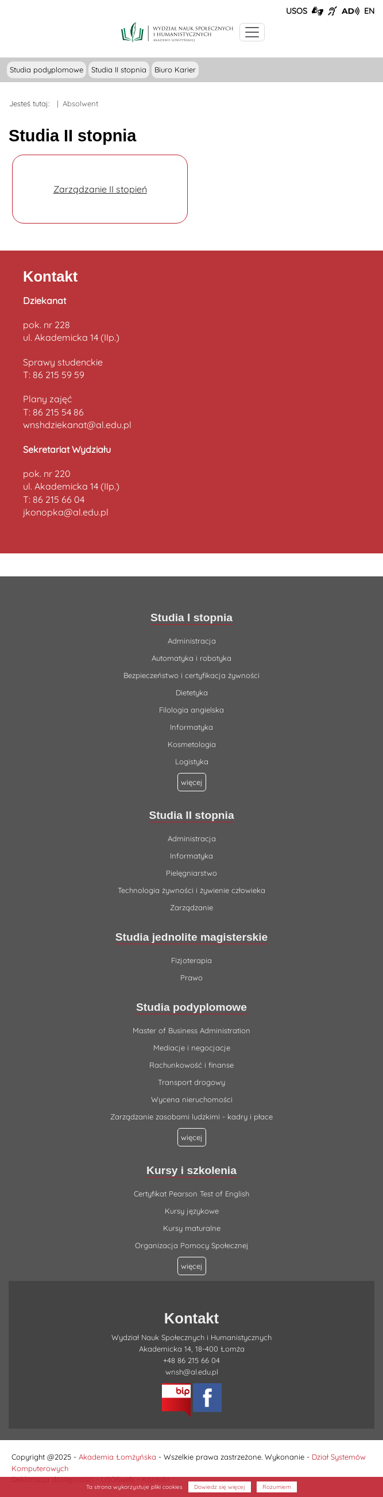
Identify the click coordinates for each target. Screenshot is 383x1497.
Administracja (192, 640)
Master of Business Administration (191, 1030)
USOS (296, 11)
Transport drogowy (191, 1082)
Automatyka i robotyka (191, 658)
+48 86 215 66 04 (191, 1360)
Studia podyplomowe (46, 69)
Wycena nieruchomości (192, 1099)
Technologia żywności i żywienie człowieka (191, 890)
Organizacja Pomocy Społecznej (192, 1245)
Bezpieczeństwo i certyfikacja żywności (191, 675)
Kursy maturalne (191, 1228)
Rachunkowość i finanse (191, 1064)
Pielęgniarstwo (191, 873)
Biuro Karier (175, 69)
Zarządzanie (191, 907)
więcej (192, 1137)
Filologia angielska (191, 709)
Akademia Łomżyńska (117, 1456)
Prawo (191, 977)
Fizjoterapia (191, 960)
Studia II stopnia (118, 69)
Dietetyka (192, 692)
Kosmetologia (192, 744)
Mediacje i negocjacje (191, 1047)
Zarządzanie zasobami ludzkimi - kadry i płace (191, 1116)
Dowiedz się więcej (219, 1487)
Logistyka (191, 761)
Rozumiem (276, 1487)
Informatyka (191, 727)
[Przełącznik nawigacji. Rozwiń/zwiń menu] (252, 32)
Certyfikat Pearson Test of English (191, 1193)
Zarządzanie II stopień (100, 189)
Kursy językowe (192, 1210)
